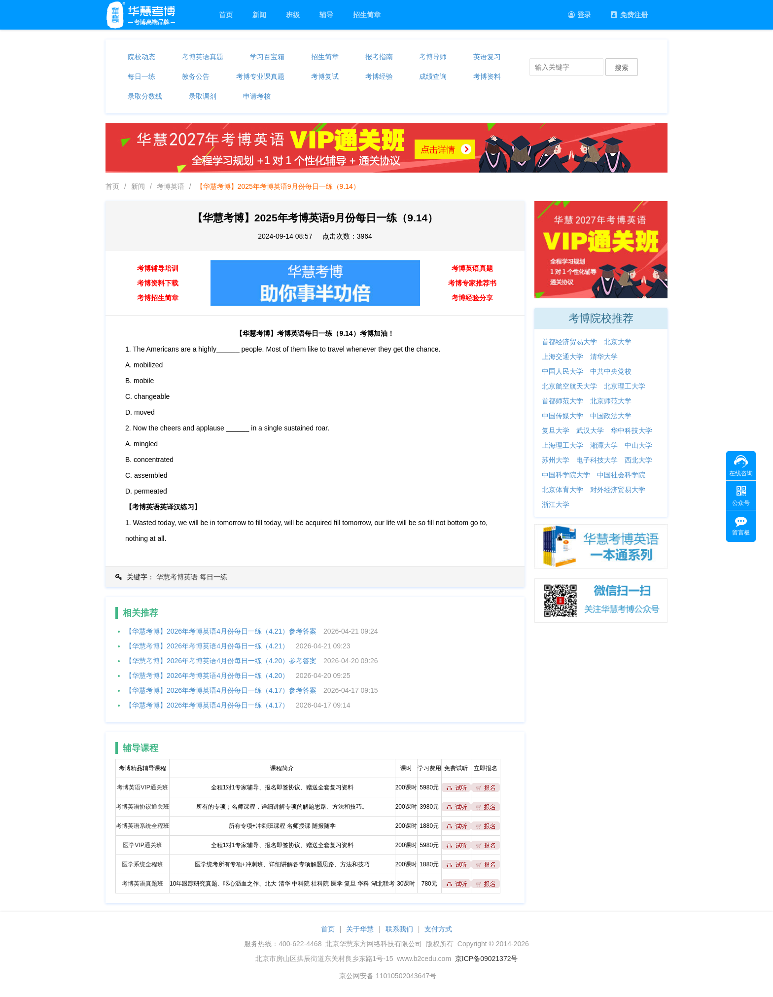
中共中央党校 (611, 371)
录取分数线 (145, 96)
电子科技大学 (597, 460)
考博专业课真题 (260, 76)
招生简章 (367, 15)
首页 (226, 15)
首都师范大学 (562, 401)
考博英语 (170, 186)
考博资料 (487, 76)
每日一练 (141, 76)
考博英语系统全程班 (142, 825)
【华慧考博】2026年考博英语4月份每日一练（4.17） (207, 705)
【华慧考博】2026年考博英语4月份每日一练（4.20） (207, 675)
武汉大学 (590, 430)
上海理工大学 (562, 445)
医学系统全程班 (142, 864)
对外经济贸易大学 (617, 490)
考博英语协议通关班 (142, 806)
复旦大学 (555, 430)
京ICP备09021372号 (486, 958)
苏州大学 (555, 460)
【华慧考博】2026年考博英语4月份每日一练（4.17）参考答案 (220, 690)
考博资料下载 (157, 283)
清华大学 (604, 356)
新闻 (259, 15)
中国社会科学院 (621, 475)
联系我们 (399, 929)
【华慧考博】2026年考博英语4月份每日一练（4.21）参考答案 (220, 631)
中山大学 (638, 445)
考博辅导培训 (157, 268)
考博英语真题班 (142, 883)
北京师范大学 (611, 401)
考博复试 (325, 76)
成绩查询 (433, 76)
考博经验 (379, 76)
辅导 (326, 15)
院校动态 (141, 57)
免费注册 (629, 14)
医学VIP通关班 (142, 845)
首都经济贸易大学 (569, 342)
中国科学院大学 (566, 475)
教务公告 (196, 76)
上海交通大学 (562, 356)
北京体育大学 (562, 490)
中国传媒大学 (562, 416)
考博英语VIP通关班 (142, 787)
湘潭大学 (604, 445)
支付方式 (438, 929)
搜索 (622, 67)
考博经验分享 (472, 298)
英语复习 (487, 57)
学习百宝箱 (267, 57)
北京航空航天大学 (569, 386)
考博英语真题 (202, 57)
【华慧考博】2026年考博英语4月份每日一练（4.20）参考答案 (220, 661)
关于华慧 (360, 929)
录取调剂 (202, 96)
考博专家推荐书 (472, 283)
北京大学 (618, 342)
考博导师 (433, 57)
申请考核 (257, 96)
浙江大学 (555, 504)
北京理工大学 (624, 386)
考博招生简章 (157, 298)
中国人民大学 (562, 371)
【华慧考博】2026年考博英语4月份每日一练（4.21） (207, 646)
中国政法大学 (611, 416)
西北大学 (638, 460)
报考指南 (379, 57)
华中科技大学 (631, 430)
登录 (579, 14)
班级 (293, 15)
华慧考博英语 (177, 577)
